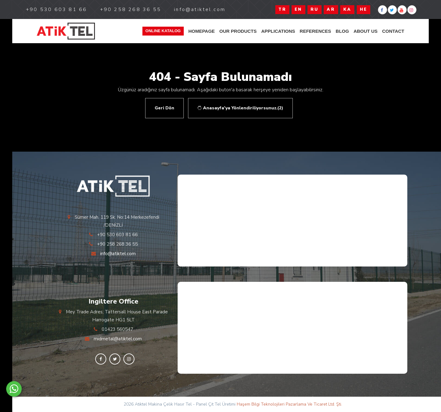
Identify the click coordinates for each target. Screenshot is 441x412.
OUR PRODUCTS (238, 31)
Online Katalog (163, 30)
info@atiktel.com (118, 254)
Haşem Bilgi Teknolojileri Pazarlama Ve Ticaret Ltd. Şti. (289, 404)
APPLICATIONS (278, 31)
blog (342, 31)
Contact (393, 31)
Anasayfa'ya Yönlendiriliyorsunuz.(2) (240, 108)
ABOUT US (365, 31)
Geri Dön (164, 108)
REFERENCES (315, 31)
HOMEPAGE (201, 31)
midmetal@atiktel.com (118, 339)
